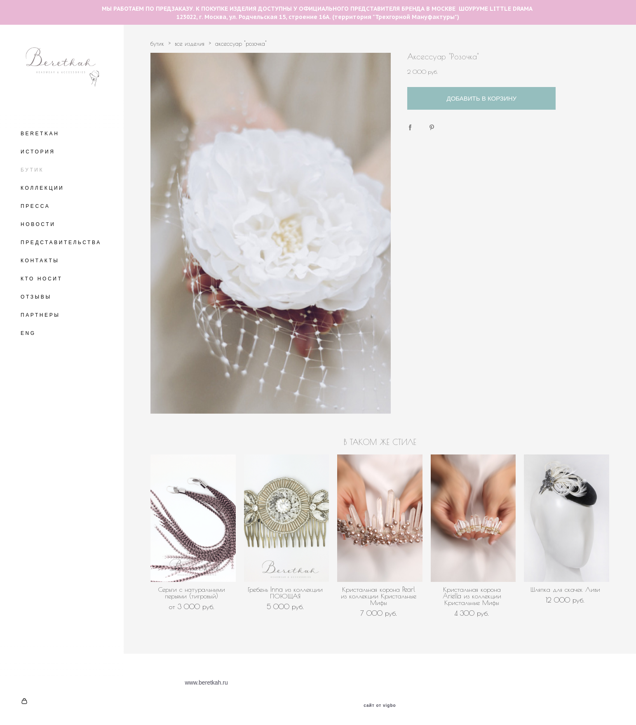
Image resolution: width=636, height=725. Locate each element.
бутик (157, 43)
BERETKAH (40, 134)
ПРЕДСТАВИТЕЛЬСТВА (61, 242)
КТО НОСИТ (41, 279)
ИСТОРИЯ (38, 152)
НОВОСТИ (38, 224)
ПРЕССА (35, 206)
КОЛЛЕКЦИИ (42, 188)
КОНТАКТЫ (40, 261)
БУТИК (32, 170)
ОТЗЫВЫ (36, 297)
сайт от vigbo (380, 706)
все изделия (189, 43)
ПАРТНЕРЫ (40, 315)
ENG (28, 333)
